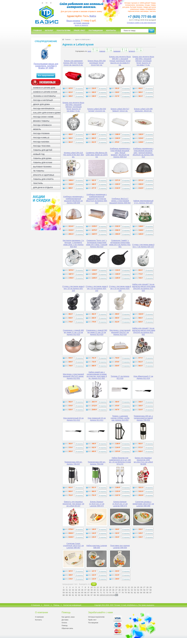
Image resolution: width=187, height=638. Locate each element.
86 (147, 593)
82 (135, 593)
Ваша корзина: (73, 21)
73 (107, 593)
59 (64, 593)
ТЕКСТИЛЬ (38, 183)
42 (101, 590)
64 (79, 593)
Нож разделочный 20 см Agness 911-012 (73, 419)
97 (92, 595)
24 (135, 587)
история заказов (81, 23)
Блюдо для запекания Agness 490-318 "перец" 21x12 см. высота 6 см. (73, 63)
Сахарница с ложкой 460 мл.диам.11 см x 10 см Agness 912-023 (73, 332)
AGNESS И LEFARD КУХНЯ (45, 92)
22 (129, 587)
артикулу (132, 51)
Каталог (49, 30)
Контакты (111, 30)
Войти (92, 16)
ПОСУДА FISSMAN (41, 133)
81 (132, 593)
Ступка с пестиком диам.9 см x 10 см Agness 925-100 (120, 288)
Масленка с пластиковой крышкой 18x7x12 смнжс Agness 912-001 (73, 376)
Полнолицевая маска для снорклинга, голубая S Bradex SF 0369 (46, 66)
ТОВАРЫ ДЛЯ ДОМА (42, 158)
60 (67, 593)
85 (144, 593)
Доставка (65, 620)
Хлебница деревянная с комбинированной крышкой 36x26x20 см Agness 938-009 (73, 200)
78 (123, 593)
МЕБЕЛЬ (37, 129)
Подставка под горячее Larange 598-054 (120, 547)
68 (92, 593)
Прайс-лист (79, 30)
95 (85, 595)
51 (129, 590)
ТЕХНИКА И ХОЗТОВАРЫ (44, 96)
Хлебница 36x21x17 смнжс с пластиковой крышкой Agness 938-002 (120, 201)
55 (141, 590)
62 (73, 593)
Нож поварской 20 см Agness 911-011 (97, 419)
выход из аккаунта (81, 25)
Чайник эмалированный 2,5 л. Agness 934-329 (143, 202)
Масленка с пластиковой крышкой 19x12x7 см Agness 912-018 (119, 332)
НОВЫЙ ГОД (38, 154)
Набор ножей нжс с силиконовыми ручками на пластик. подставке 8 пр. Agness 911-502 (97, 375)
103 (110, 595)
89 (67, 595)
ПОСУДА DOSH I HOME (43, 117)
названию (116, 51)
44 (107, 590)
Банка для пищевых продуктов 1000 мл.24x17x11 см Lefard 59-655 (143, 461)
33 (73, 590)
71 (101, 593)
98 (95, 595)
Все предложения (46, 75)
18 (116, 587)
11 (95, 587)
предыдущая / (68, 584)
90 (70, 595)
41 (98, 590)
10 (92, 587)
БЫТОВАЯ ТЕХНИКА (42, 167)
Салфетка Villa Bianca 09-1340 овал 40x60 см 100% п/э (97, 155)
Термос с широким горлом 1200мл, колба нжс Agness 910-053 (120, 418)
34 (76, 590)
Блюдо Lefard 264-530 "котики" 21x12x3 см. (96, 110)
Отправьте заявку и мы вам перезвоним (141, 23)
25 (138, 587)
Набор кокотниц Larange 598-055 (96, 547)
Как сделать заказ (68, 617)
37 (85, 590)
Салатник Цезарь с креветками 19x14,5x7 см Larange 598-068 (143, 504)
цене (89, 51)
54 (138, 590)
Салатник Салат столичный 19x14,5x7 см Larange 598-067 (73, 545)
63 (76, 593)
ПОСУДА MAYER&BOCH (43, 109)
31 (67, 590)
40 (95, 590)
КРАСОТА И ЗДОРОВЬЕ (43, 175)
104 (113, 595)
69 (95, 593)
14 (104, 587)
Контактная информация (72, 605)
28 (147, 587)
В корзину (79, 88)
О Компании (35, 605)
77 (119, 593)
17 (113, 587)
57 (147, 590)
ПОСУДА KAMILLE (41, 138)
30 (64, 590)
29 (150, 587)
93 (79, 595)
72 (104, 593)
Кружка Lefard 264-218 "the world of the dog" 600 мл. (73, 155)
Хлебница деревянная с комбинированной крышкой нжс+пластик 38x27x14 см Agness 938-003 (96, 198)
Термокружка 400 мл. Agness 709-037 (73, 463)
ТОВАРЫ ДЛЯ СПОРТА (43, 179)
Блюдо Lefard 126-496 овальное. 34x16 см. (143, 110)
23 (132, 587)
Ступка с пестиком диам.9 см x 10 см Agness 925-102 (97, 288)
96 (88, 595)
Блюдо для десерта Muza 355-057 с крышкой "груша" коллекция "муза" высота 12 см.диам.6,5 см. (120, 61)
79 (126, 593)
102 (107, 595)
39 (92, 590)
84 (141, 593)
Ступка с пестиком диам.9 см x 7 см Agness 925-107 (143, 246)
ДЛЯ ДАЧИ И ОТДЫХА (43, 187)
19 (119, 587)
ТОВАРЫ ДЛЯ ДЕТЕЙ (42, 150)
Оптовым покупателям (96, 617)
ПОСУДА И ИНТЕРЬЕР (43, 100)
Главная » (68, 39)
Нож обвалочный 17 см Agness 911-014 (143, 377)
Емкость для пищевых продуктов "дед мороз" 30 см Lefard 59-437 (73, 504)
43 (104, 590)
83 (138, 593)
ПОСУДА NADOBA (41, 142)
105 (116, 595)
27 (144, 587)
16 (110, 587)
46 (113, 590)
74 (110, 593)
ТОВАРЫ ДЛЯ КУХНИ (42, 163)
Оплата (64, 623)
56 (144, 590)
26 (141, 587)
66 (85, 593)
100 (101, 595)
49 (123, 590)
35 (79, 590)
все (76, 584)
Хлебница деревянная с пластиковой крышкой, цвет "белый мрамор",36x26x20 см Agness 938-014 (120, 152)
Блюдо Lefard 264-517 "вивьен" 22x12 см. (120, 110)
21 (126, 587)
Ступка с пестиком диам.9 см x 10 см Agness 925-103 (73, 288)
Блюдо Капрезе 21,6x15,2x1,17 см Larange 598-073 (120, 504)
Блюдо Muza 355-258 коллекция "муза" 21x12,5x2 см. (97, 63)
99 (98, 595)
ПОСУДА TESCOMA (41, 146)
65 (82, 593)
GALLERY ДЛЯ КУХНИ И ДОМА (47, 113)
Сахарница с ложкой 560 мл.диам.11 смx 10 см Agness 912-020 (96, 332)
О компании (39, 617)
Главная (37, 30)
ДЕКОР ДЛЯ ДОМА (41, 104)
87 (150, 593)
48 (119, 590)
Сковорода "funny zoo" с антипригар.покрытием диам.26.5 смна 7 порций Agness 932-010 (96, 243)
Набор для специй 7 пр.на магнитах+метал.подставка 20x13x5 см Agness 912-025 (143, 287)
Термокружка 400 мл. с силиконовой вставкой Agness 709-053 (143, 418)
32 (70, 590)
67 (88, 593)
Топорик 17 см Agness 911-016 (120, 377)
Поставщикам (96, 30)
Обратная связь (67, 628)
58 (150, 590)
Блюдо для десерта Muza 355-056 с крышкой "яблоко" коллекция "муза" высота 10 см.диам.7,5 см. (143, 61)
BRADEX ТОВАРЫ (41, 121)
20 (123, 587)
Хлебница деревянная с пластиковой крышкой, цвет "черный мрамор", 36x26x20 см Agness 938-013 (143, 152)
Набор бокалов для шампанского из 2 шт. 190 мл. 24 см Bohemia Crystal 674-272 (120, 461)
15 (107, 587)
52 (132, 590)
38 (88, 590)
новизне (102, 51)
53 (135, 590)
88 (64, 595)
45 (110, 590)
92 (76, 595)
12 (98, 587)
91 (73, 595)
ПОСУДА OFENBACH (42, 125)
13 (101, 587)
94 (82, 595)
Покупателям (63, 30)
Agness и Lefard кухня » (83, 39)
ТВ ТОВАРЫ (38, 171)
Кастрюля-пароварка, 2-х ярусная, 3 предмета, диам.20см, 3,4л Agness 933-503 (73, 243)
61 (70, 593)
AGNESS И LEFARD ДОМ (44, 88)
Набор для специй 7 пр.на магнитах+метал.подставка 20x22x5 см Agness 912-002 (143, 331)
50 (126, 590)
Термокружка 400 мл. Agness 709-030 (97, 463)
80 (129, 593)
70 (98, 593)
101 (104, 595)
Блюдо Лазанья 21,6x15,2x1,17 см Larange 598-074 (96, 504)
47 (116, 590)
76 (116, 593)
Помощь (56, 605)
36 (82, 590)
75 (113, 593)
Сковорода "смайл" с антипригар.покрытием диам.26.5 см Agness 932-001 (120, 243)
